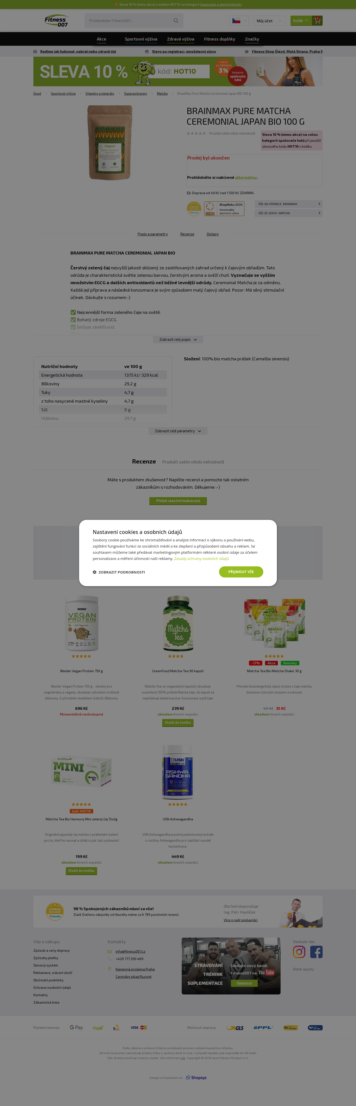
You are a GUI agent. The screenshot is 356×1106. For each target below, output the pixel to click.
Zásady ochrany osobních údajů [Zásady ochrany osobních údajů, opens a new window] (201, 558)
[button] (119, 572)
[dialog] (178, 553)
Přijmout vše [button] (241, 571)
